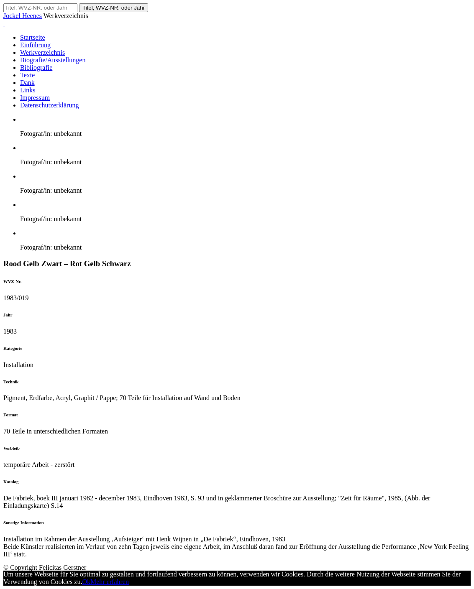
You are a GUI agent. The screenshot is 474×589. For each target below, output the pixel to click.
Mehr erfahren (109, 581)
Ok (86, 581)
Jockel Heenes (22, 15)
